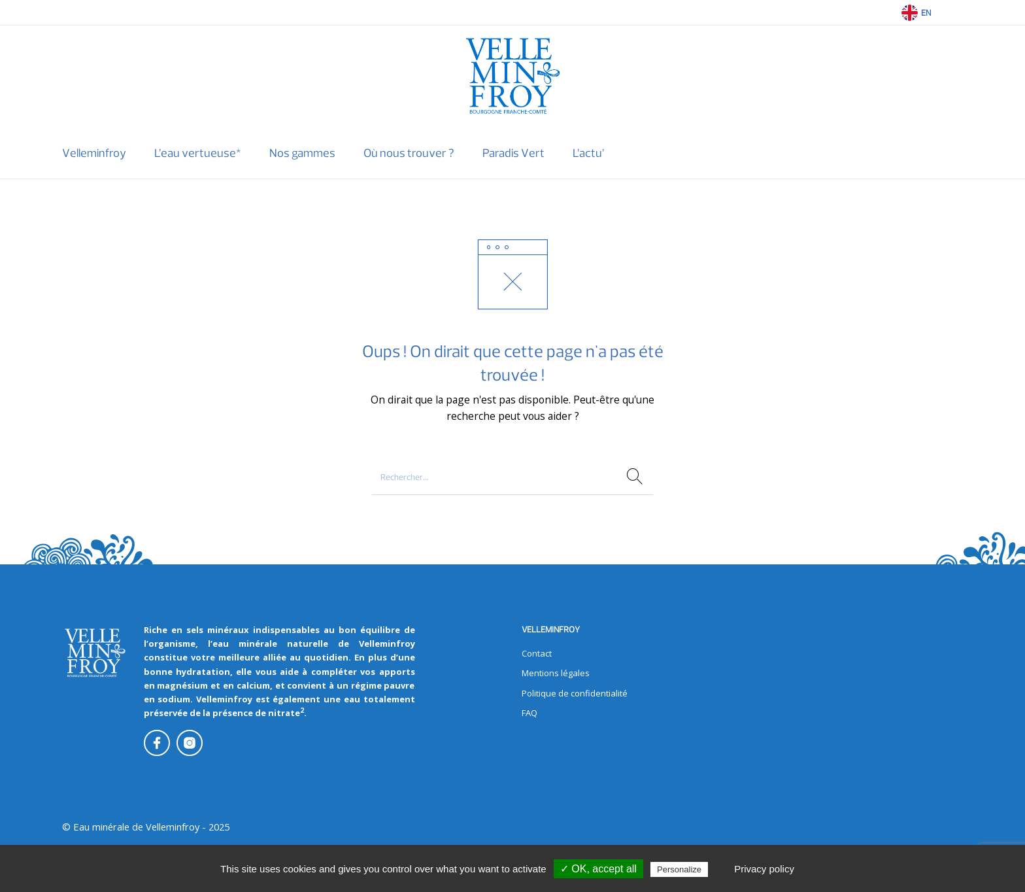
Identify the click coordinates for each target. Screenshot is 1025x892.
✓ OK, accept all (598, 868)
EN (926, 13)
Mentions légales (556, 673)
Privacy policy (764, 868)
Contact (537, 653)
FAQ (529, 713)
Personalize (679, 869)
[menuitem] (94, 153)
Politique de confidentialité (575, 693)
